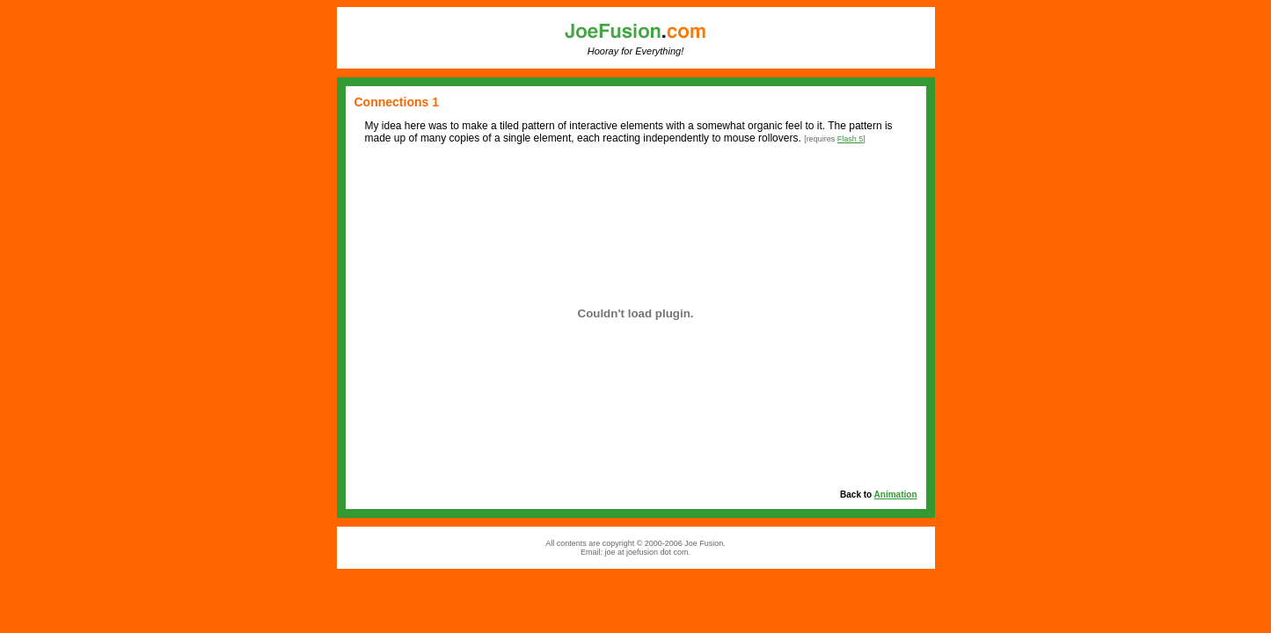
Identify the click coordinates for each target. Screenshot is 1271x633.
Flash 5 (850, 139)
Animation (895, 494)
